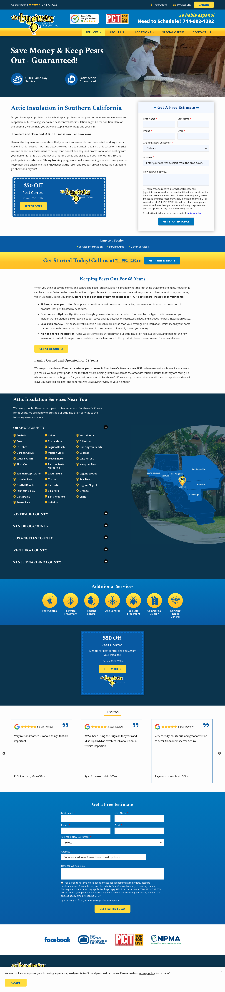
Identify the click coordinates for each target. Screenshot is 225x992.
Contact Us (202, 32)
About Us (117, 32)
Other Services (139, 246)
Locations (143, 32)
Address (147, 157)
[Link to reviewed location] (41, 726)
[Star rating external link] (79, 4)
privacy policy (194, 213)
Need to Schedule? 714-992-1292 (176, 21)
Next (219, 752)
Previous (3, 752)
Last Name (183, 118)
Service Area (116, 246)
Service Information (91, 246)
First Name (149, 118)
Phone (146, 130)
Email (180, 130)
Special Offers (173, 32)
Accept (15, 982)
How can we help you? (155, 171)
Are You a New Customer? (157, 142)
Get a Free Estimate (168, 260)
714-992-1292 (126, 260)
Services (92, 32)
